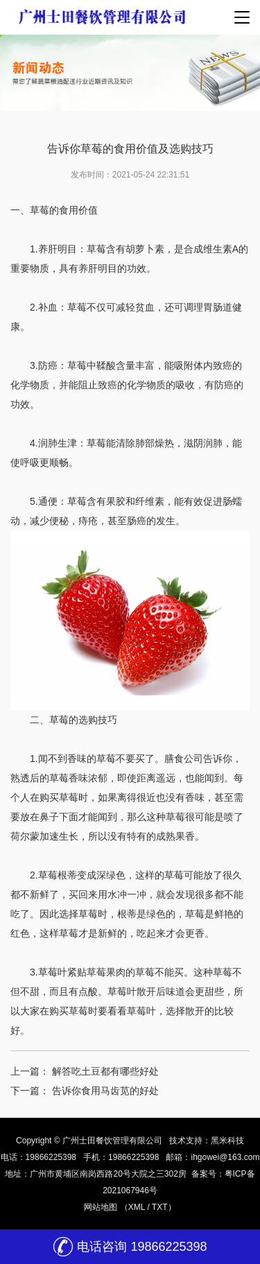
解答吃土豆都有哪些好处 (105, 1071)
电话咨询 (130, 1246)
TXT (160, 1207)
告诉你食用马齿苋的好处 (105, 1090)
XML (136, 1207)
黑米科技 (227, 1140)
